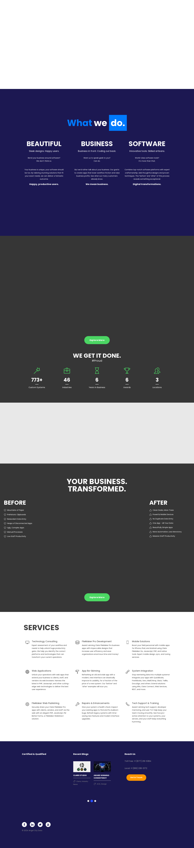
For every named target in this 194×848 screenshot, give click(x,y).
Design (104, 784)
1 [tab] (88, 801)
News (150, 6)
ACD (98, 784)
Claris (78, 781)
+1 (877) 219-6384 (142, 761)
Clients (128, 6)
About (139, 6)
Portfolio (117, 6)
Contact (161, 6)
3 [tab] (95, 801)
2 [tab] (91, 801)
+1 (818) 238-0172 (139, 768)
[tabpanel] (81, 772)
